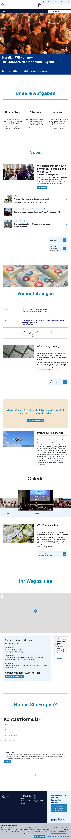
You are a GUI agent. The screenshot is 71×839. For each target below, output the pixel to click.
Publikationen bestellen (35, 421)
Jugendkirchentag (26, 801)
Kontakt (67, 2)
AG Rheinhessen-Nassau (39, 801)
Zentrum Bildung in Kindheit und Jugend (26, 796)
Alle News (53, 240)
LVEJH (23, 803)
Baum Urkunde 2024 (45, 555)
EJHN (35, 798)
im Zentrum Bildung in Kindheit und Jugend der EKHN (24, 71)
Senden (7, 761)
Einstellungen (51, 836)
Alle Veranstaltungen (55, 382)
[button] (35, 611)
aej (35, 795)
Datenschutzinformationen (58, 833)
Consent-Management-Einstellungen (26, 831)
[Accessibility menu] (43, 2)
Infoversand (58, 2)
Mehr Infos (42, 187)
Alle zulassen (39, 836)
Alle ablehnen (64, 836)
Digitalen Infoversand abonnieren (54, 248)
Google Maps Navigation (14, 676)
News (49, 2)
